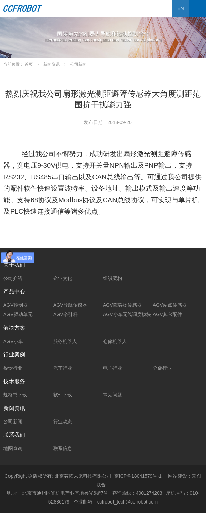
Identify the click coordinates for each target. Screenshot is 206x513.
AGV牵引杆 (65, 314)
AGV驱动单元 (18, 314)
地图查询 (12, 448)
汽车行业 (62, 368)
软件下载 (62, 394)
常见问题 (112, 394)
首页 (29, 64)
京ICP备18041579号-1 (138, 476)
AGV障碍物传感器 (122, 305)
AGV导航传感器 (70, 305)
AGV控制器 (15, 305)
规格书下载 (15, 394)
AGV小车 (13, 341)
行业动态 (62, 421)
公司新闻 (12, 421)
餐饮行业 (12, 368)
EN (180, 8)
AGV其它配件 (167, 314)
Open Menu (197, 8)
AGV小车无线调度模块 (127, 314)
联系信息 (62, 448)
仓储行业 (162, 368)
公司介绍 (12, 278)
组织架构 (112, 278)
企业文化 (62, 278)
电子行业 (112, 368)
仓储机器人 (115, 341)
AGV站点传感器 (170, 305)
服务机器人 (65, 341)
